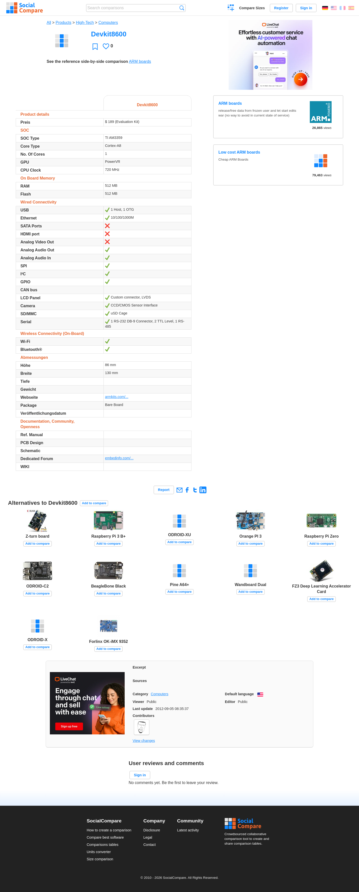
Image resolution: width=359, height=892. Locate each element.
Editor (230, 702)
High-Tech (85, 22)
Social (248, 824)
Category (140, 694)
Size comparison (100, 859)
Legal (147, 837)
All (49, 22)
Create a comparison (231, 8)
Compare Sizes (252, 8)
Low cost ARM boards (239, 152)
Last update (143, 709)
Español (351, 8)
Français (343, 8)
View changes (144, 741)
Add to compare (94, 503)
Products (63, 22)
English (334, 8)
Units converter (99, 852)
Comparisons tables (102, 845)
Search (182, 7)
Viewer (138, 702)
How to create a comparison (109, 830)
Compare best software (105, 837)
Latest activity (188, 830)
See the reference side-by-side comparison (87, 61)
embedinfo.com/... (119, 458)
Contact (149, 845)
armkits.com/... (116, 397)
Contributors (143, 716)
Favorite (95, 46)
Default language (239, 694)
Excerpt (139, 667)
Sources (140, 681)
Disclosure (151, 830)
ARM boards (140, 61)
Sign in (306, 8)
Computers (108, 22)
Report (164, 490)
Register (281, 8)
